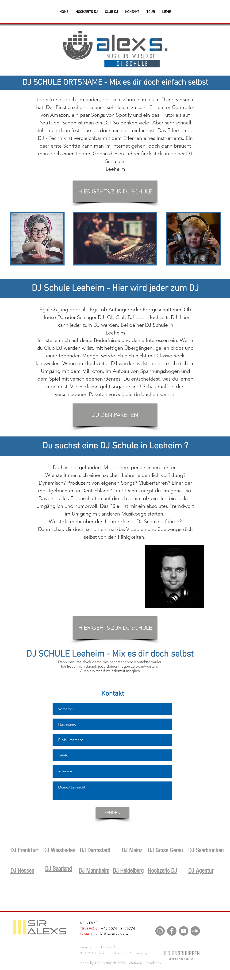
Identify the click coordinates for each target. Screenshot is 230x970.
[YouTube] (183, 931)
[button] (166, 12)
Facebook (153, 963)
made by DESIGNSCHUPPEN (103, 963)
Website (135, 963)
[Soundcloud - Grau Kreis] (195, 931)
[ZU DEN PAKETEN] (115, 414)
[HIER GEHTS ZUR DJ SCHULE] (115, 191)
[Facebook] (171, 931)
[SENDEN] (112, 812)
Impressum (89, 947)
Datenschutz (111, 947)
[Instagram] (160, 931)
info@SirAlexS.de (112, 934)
